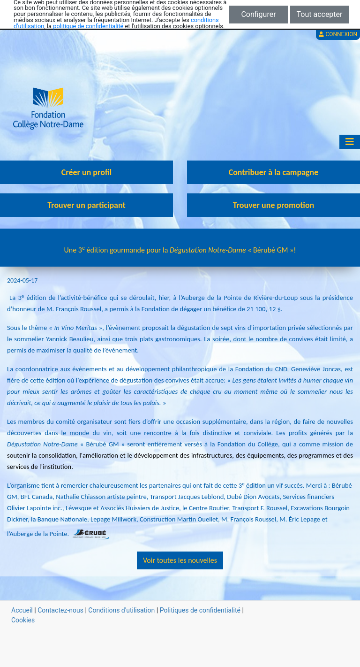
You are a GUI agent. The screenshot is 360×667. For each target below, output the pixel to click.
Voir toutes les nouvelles (180, 560)
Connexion (338, 34)
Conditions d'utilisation (121, 610)
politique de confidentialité (88, 26)
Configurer (258, 14)
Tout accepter (320, 14)
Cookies (23, 620)
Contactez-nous (60, 610)
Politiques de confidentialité (200, 610)
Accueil (22, 610)
